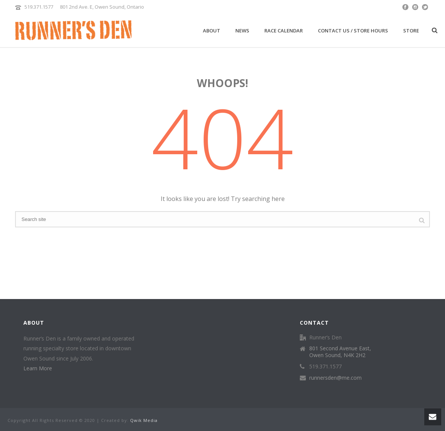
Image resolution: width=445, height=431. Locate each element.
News (242, 30)
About (211, 30)
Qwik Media (144, 420)
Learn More (37, 368)
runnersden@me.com (335, 377)
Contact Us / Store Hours (353, 30)
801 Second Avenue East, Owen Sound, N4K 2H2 (340, 352)
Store (411, 30)
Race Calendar (283, 30)
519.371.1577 (39, 6)
